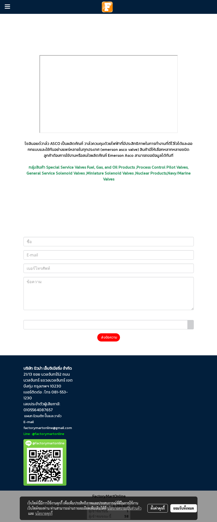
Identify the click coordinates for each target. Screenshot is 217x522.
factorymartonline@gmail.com (47, 428)
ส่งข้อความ (108, 337)
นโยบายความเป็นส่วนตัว (124, 508)
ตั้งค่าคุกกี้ (158, 508)
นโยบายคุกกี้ (44, 513)
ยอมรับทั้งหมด (183, 508)
